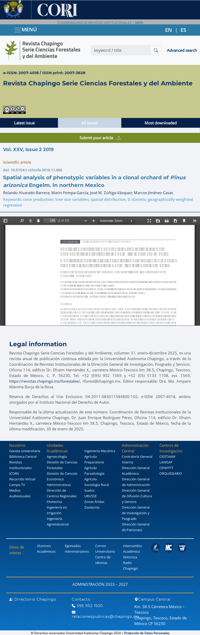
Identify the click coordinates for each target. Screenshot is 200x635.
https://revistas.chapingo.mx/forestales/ (44, 381)
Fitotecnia (54, 501)
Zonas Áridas (94, 501)
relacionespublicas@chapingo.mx (105, 614)
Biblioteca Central (23, 456)
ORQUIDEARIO (170, 473)
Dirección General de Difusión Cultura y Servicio (137, 496)
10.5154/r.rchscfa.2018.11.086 (36, 169)
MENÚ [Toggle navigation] (25, 30)
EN (168, 29)
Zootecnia (92, 507)
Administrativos (77, 551)
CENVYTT (166, 467)
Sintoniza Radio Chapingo (130, 563)
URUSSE (90, 496)
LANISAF (165, 462)
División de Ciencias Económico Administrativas (62, 479)
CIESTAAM (167, 456)
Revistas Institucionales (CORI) (20, 468)
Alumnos (44, 545)
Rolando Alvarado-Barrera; (27, 192)
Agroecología (57, 456)
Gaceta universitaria (24, 451)
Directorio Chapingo (32, 599)
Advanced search (182, 50)
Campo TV (17, 484)
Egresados (73, 545)
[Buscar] (156, 50)
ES (183, 29)
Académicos (46, 551)
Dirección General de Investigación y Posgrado (135, 513)
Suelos (89, 490)
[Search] (121, 50)
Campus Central (152, 599)
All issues (89, 122)
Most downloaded (161, 122)
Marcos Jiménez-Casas (153, 192)
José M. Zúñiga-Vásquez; (112, 192)
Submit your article (100, 137)
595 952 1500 (87, 605)
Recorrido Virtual (22, 479)
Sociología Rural (96, 484)
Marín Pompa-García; (70, 192)
